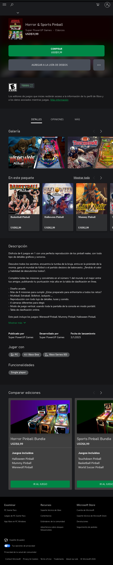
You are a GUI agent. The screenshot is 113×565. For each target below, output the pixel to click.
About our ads (72, 559)
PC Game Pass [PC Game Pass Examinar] (10, 510)
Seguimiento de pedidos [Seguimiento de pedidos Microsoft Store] (87, 527)
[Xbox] (9, 13)
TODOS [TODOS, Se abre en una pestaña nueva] (27, 85)
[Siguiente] (101, 131)
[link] (23, 207)
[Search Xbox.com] (12, 4)
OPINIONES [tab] (57, 119)
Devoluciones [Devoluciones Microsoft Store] (82, 521)
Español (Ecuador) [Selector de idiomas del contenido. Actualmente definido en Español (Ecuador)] (17, 540)
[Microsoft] (56, 3)
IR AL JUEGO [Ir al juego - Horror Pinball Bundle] (40, 484)
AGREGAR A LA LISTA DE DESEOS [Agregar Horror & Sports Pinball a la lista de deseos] (50, 64)
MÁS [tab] (77, 119)
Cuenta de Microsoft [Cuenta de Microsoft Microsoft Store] (85, 510)
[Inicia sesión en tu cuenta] (107, 5)
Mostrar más (17, 322)
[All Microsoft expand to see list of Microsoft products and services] (4, 5)
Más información (59, 99)
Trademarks (59, 559)
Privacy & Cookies (30, 559)
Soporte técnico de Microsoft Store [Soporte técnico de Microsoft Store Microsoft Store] (91, 516)
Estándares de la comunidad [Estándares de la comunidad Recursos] (53, 521)
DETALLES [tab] (36, 119)
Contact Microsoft (13, 559)
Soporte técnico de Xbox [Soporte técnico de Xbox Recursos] (51, 510)
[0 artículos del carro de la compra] (99, 5)
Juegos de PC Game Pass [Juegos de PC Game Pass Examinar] (15, 516)
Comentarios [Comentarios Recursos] (46, 516)
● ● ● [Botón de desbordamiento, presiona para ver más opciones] (99, 65)
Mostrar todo (82, 177)
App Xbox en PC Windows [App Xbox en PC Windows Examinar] (15, 521)
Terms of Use (46, 559)
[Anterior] (93, 131)
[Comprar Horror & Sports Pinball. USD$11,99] (56, 50)
